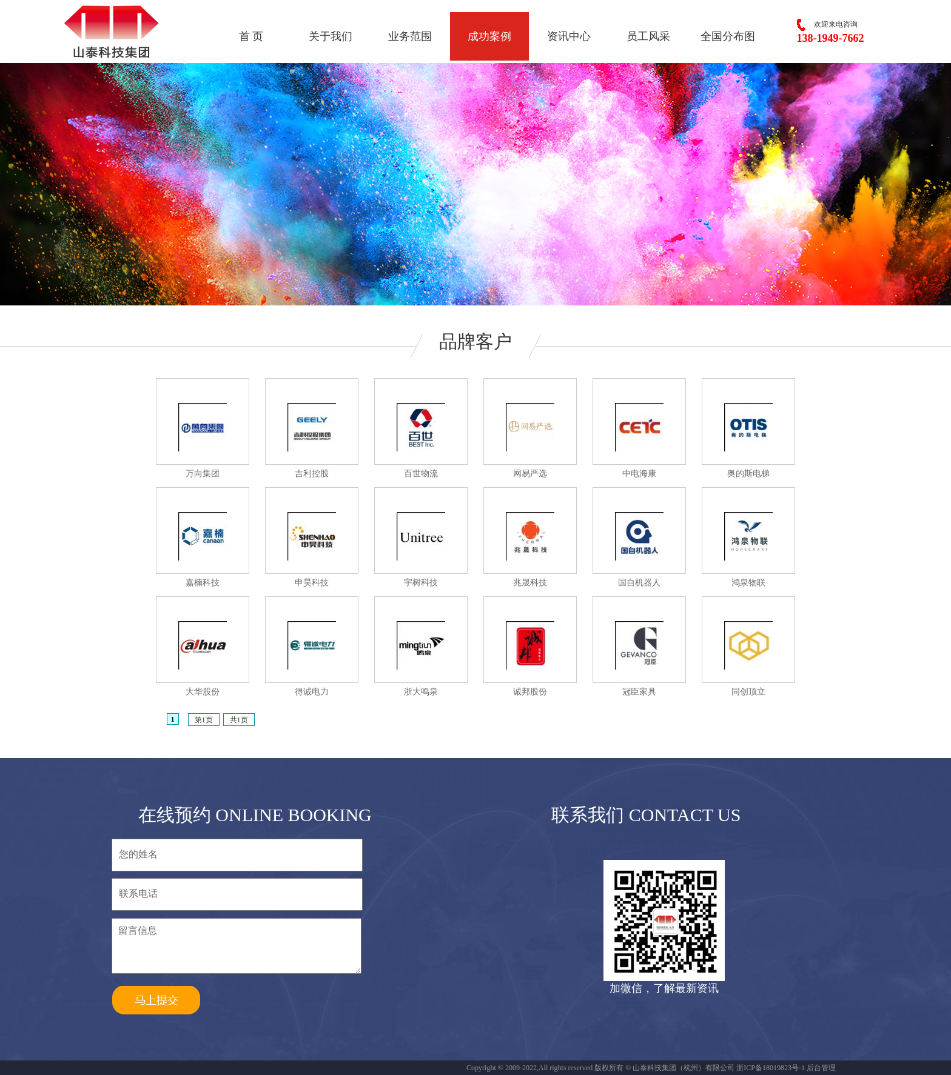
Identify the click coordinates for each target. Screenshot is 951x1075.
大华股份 (203, 691)
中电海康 (639, 473)
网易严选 (530, 473)
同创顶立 (748, 691)
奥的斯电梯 (748, 473)
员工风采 (648, 36)
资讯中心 (569, 36)
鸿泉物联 (748, 582)
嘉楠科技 (203, 582)
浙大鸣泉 (421, 691)
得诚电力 (312, 691)
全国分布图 (728, 36)
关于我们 (330, 36)
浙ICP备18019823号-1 (770, 1067)
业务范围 (410, 36)
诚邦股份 (530, 691)
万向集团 (203, 473)
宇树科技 (421, 582)
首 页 (251, 36)
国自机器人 (639, 582)
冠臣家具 (639, 691)
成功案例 (489, 36)
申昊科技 (312, 582)
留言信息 (236, 946)
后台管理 (821, 1067)
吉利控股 (312, 473)
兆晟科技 (530, 582)
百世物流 (421, 473)
